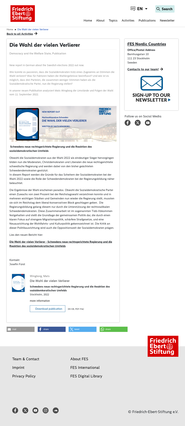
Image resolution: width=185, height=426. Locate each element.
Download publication (48, 308)
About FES (79, 359)
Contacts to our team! (143, 69)
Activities (128, 20)
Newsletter (167, 20)
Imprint (18, 367)
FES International (85, 367)
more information (40, 300)
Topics (113, 20)
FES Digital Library (86, 376)
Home (88, 20)
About (100, 20)
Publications (147, 20)
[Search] (165, 9)
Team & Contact (25, 359)
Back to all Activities (20, 34)
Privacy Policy (24, 376)
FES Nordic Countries (146, 43)
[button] (21, 329)
